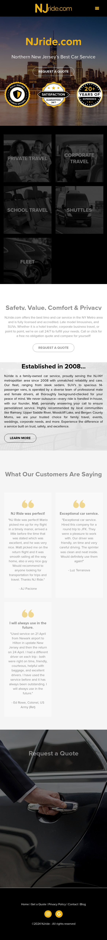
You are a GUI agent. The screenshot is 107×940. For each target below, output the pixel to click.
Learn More (20, 438)
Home (25, 904)
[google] (59, 914)
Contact (73, 904)
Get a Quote (38, 904)
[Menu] (97, 8)
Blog (83, 904)
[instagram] (48, 914)
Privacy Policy (57, 904)
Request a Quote (53, 71)
